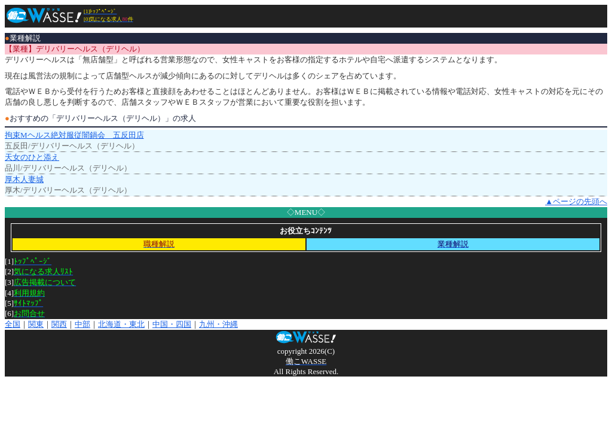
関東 (36, 324)
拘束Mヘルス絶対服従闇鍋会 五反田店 (74, 134)
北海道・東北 (121, 324)
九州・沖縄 (218, 324)
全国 (12, 324)
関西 (59, 324)
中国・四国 (171, 324)
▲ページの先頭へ (576, 201)
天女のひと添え (32, 157)
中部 (82, 324)
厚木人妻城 (24, 179)
